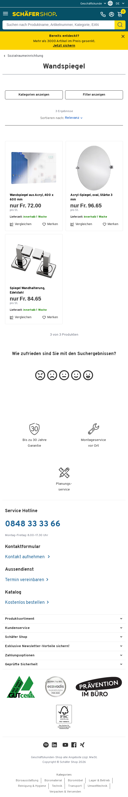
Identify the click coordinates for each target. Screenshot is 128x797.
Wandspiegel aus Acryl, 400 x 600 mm (32, 197)
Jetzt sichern (64, 46)
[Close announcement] (123, 36)
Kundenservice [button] (17, 628)
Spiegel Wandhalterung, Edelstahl (27, 290)
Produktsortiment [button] (19, 619)
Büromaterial (53, 780)
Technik (57, 786)
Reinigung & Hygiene (32, 786)
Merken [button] (50, 224)
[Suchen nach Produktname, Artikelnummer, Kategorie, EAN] (60, 24)
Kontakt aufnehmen (25, 557)
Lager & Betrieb (99, 780)
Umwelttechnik (97, 786)
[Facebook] (74, 746)
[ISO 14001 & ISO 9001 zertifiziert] (20, 687)
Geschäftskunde (91, 3)
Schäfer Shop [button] (16, 637)
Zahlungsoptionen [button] (19, 655)
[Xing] (82, 746)
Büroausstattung (27, 780)
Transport (75, 786)
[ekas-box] (99, 687)
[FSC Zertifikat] (64, 718)
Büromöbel (75, 780)
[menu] (93, 3)
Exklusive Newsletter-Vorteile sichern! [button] (37, 646)
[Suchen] (120, 25)
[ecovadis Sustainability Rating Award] (55, 687)
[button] (5, 14)
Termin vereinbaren (24, 580)
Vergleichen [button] (20, 224)
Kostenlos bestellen (25, 602)
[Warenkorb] (121, 14)
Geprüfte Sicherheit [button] (21, 664)
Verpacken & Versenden (65, 791)
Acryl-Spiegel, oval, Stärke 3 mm (91, 197)
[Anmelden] (113, 14)
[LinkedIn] (46, 746)
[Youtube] (65, 746)
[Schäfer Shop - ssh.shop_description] (35, 14)
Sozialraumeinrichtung (25, 56)
